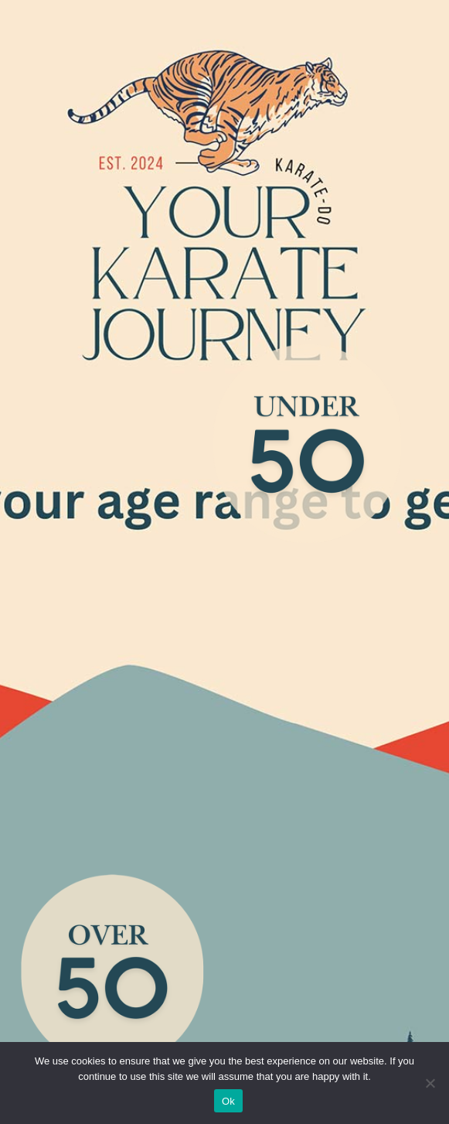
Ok (228, 1101)
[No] (429, 1083)
